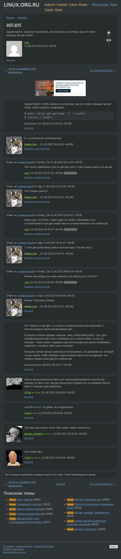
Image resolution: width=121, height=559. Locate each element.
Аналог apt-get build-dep (31, 514)
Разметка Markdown (44, 546)
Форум (83, 4)
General (22, 17)
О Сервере (8, 546)
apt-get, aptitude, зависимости (92, 512)
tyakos (28, 413)
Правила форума (24, 546)
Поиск (58, 9)
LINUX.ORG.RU (21, 4)
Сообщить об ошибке (13, 549)
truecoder (36, 407)
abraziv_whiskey (33, 433)
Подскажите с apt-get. (29, 504)
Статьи (72, 4)
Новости (49, 4)
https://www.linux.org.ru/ (14, 552)
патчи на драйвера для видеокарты (22, 71)
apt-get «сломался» (86, 529)
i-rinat (27, 457)
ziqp (26, 42)
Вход (114, 4)
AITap (27, 392)
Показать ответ (32, 149)
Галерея (62, 4)
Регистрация (100, 4)
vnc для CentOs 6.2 (101, 70)
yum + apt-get (24, 499)
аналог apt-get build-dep (30, 509)
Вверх (114, 546)
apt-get (13, 24)
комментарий (26, 162)
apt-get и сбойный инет (88, 499)
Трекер (48, 9)
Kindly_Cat (30, 144)
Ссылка (10, 60)
